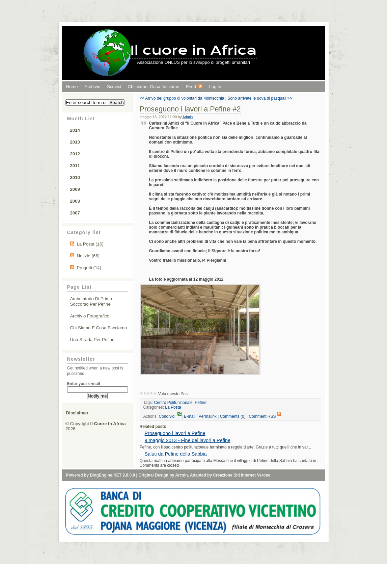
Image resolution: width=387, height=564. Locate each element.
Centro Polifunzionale (173, 402)
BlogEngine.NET (105, 475)
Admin (188, 117)
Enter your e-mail (83, 383)
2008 (75, 201)
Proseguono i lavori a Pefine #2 (190, 109)
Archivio (92, 86)
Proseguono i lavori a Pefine (175, 433)
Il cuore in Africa (193, 50)
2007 (75, 212)
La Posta (173, 407)
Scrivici (114, 86)
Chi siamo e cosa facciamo (98, 327)
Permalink (208, 416)
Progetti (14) (89, 267)
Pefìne (200, 402)
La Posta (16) (90, 244)
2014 (75, 130)
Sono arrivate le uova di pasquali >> (259, 98)
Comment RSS (265, 416)
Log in (215, 86)
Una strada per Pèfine (92, 339)
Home (72, 86)
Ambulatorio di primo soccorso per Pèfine (91, 301)
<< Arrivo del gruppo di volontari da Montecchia (182, 98)
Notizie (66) (88, 255)
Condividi (170, 416)
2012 (75, 153)
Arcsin (181, 475)
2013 (75, 142)
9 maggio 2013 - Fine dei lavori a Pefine (187, 440)
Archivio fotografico (90, 315)
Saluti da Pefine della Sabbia (176, 454)
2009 (75, 189)
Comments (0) (233, 416)
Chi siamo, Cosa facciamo (153, 86)
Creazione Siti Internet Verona (241, 475)
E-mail (189, 416)
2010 (75, 177)
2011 (75, 165)
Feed (194, 86)
